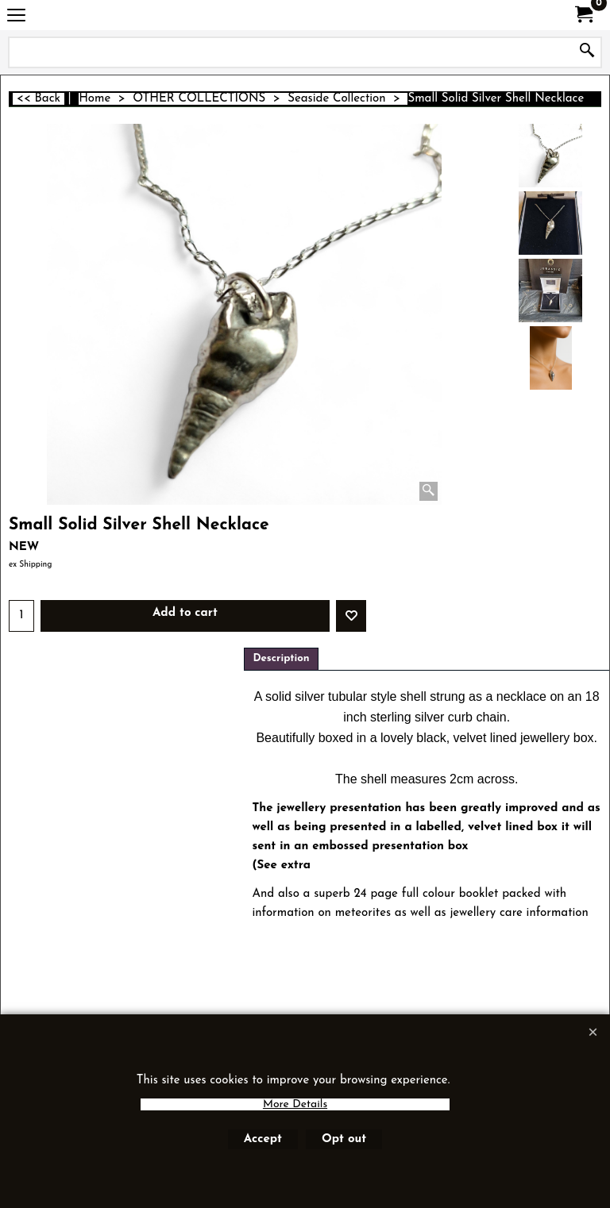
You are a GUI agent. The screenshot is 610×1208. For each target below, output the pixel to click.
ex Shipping (30, 564)
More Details (295, 1104)
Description (281, 658)
